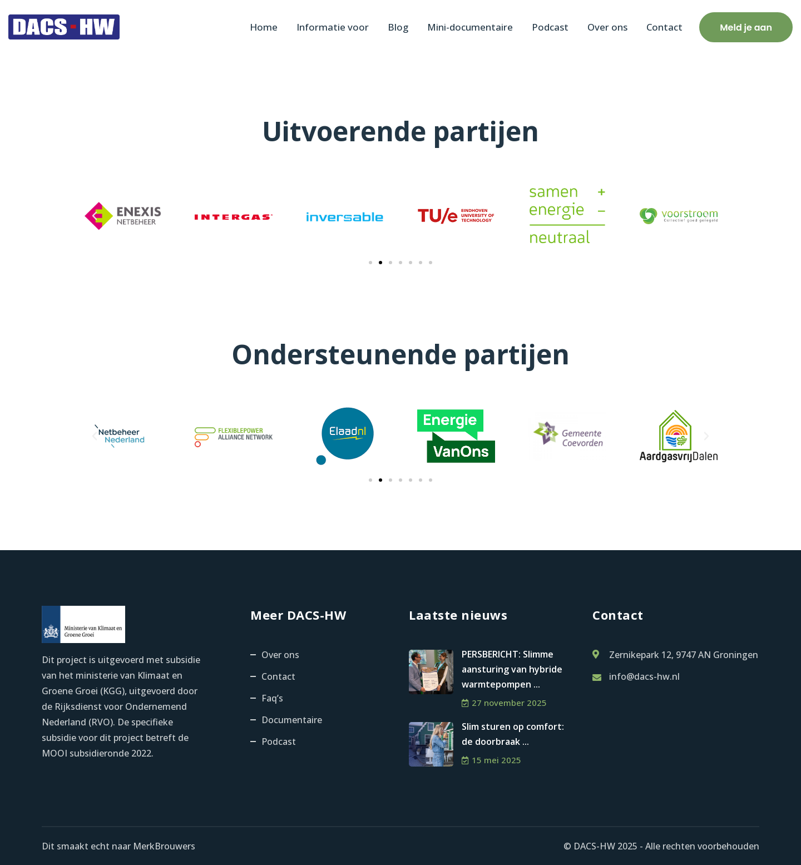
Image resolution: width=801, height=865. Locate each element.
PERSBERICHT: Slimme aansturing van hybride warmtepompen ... (512, 669)
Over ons (607, 27)
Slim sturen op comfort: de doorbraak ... (513, 734)
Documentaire (291, 720)
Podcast (550, 27)
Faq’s (272, 698)
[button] (94, 215)
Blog (398, 27)
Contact (664, 27)
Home (264, 27)
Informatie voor (332, 27)
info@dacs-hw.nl (644, 676)
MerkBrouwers (164, 846)
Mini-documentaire (470, 27)
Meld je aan (746, 27)
